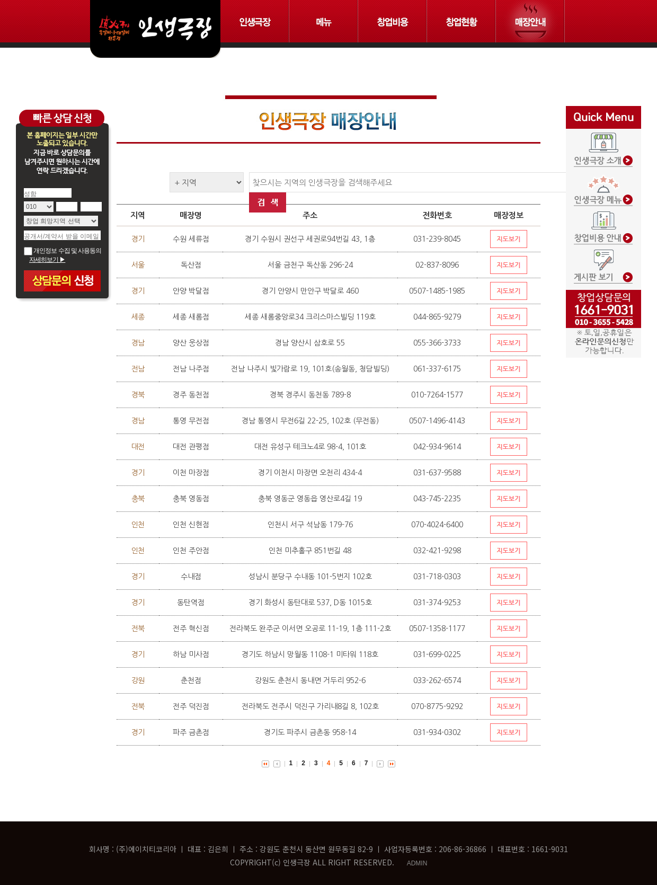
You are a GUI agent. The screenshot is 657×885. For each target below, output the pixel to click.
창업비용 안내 (603, 221)
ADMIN (417, 863)
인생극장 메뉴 (603, 183)
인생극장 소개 (603, 146)
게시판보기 (603, 258)
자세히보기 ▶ (47, 259)
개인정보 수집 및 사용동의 (62, 250)
